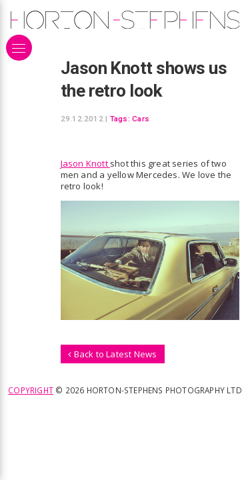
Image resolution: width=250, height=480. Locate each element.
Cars (140, 118)
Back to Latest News (112, 354)
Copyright (30, 390)
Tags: (120, 118)
